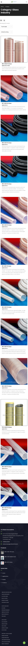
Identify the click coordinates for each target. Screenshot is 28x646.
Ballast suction (4, 598)
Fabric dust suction (5, 612)
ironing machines (5, 635)
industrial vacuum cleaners (7, 633)
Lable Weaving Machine (6, 639)
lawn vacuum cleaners (6, 641)
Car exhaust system (5, 602)
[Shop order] (6, 32)
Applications (5, 576)
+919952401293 (6, 541)
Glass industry (4, 621)
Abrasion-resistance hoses (7, 592)
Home (2, 6)
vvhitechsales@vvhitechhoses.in (10, 544)
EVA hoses (3, 608)
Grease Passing (4, 623)
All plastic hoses (5, 596)
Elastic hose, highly (5, 606)
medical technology (5, 643)
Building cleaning (5, 600)
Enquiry (4, 579)
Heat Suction (4, 625)
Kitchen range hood (5, 637)
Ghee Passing (4, 619)
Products (4, 582)
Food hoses (4, 616)
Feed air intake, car (5, 614)
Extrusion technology (5, 610)
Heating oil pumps (5, 627)
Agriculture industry (5, 594)
